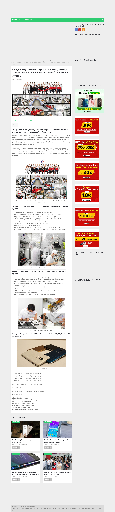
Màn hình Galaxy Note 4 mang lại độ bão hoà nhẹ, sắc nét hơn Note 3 (56, 441)
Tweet (14, 120)
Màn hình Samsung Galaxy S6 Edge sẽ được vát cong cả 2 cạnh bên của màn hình (25, 473)
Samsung (19, 62)
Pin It (31, 120)
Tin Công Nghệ (28, 20)
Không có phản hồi (23, 444)
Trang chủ (16, 20)
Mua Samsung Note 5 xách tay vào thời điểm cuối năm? (24, 441)
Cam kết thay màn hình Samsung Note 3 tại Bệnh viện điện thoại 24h (57, 473)
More (16, 447)
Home (14, 62)
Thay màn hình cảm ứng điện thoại (27, 506)
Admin (13, 79)
